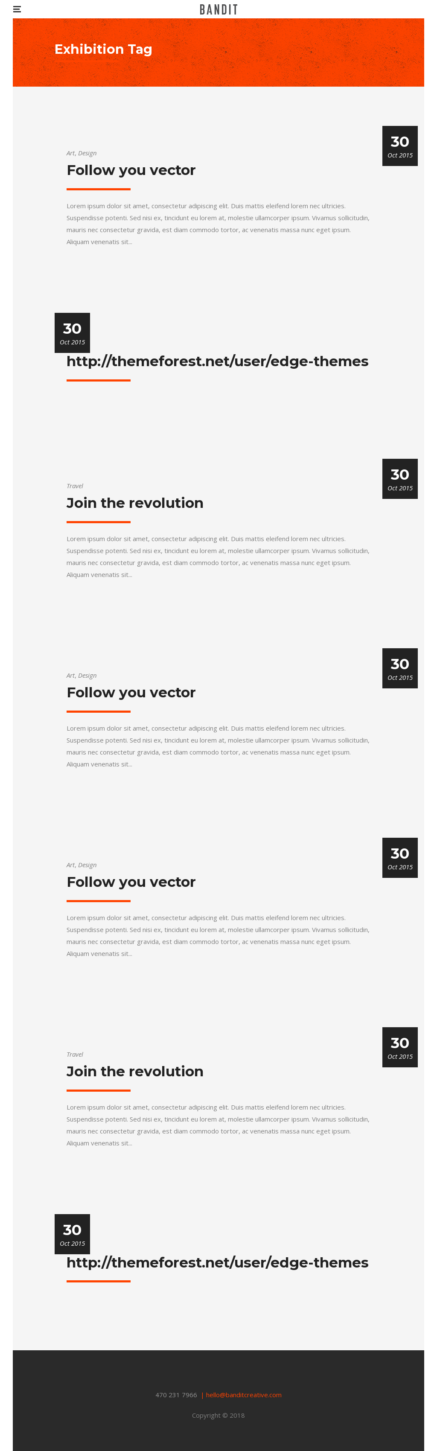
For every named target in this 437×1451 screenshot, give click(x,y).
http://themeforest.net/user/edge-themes (218, 361)
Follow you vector (131, 169)
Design (87, 153)
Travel (75, 485)
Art (71, 153)
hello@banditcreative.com (244, 1394)
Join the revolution (135, 502)
